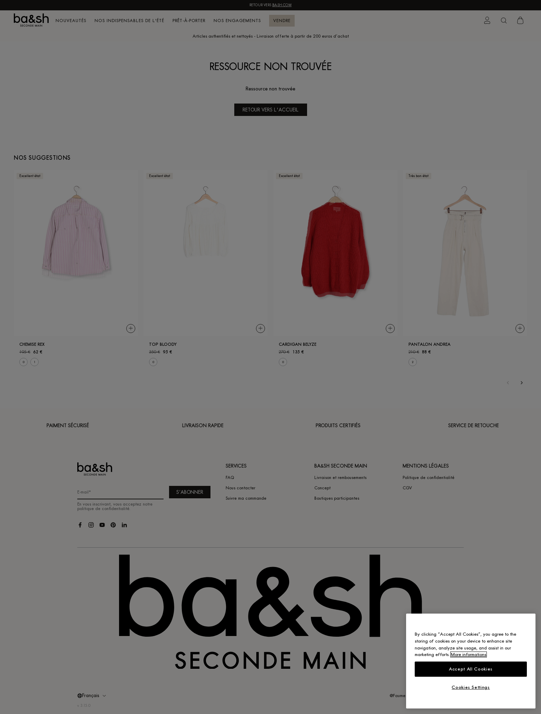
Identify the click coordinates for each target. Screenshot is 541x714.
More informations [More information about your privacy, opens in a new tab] (468, 654)
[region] (470, 661)
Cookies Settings (471, 687)
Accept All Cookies (471, 669)
